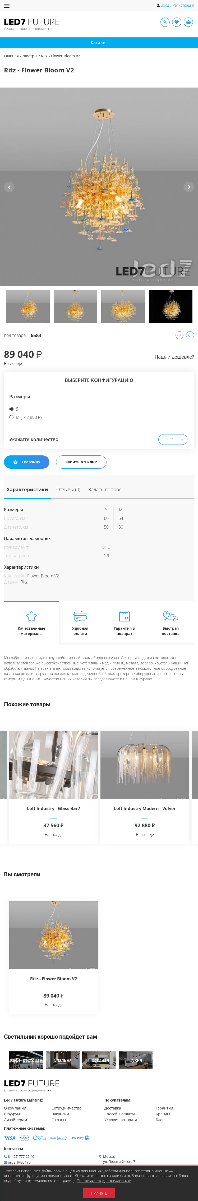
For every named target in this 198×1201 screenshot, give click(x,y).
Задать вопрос (101, 489)
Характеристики (27, 489)
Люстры (29, 55)
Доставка (112, 1108)
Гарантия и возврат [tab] (124, 623)
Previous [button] (9, 191)
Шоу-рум (12, 1113)
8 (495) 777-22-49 (21, 1156)
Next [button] (188, 191)
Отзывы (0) (66, 489)
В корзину (26, 461)
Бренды (163, 1113)
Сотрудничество (66, 1108)
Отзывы (59, 1119)
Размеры (19, 396)
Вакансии (60, 1113)
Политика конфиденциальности (104, 1180)
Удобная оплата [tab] (80, 623)
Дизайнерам (15, 1119)
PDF (179, 335)
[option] (99, 187)
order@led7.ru (19, 1162)
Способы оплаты (119, 1113)
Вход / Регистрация (177, 5)
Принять (99, 1193)
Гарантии (164, 1108)
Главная (11, 55)
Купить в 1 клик (81, 461)
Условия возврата (120, 1119)
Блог (160, 1119)
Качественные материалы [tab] (31, 623)
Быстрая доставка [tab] (171, 623)
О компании (15, 1108)
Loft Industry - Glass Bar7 (53, 808)
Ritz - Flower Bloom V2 (53, 978)
